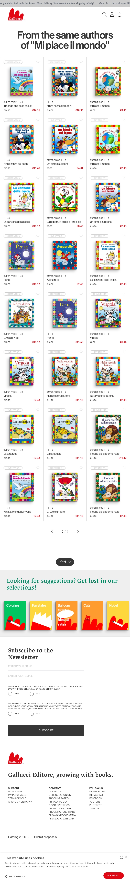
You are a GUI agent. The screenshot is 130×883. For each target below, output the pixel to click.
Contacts (55, 792)
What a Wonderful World (17, 511)
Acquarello (53, 279)
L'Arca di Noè (11, 337)
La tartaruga (10, 453)
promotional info (60, 808)
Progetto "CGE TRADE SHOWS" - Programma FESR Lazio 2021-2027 (62, 815)
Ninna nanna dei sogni (59, 106)
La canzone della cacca (17, 221)
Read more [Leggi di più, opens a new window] (83, 866)
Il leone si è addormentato (105, 453)
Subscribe (46, 730)
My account (16, 792)
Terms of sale (17, 798)
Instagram (96, 795)
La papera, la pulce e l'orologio (64, 221)
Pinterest (95, 805)
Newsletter (97, 792)
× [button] (126, 857)
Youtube (94, 802)
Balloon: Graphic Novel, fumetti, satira (81, 614)
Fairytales (56, 605)
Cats (104, 605)
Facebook (95, 798)
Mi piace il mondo (100, 106)
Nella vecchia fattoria (58, 395)
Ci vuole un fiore (56, 511)
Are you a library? (20, 802)
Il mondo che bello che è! (18, 106)
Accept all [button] (113, 875)
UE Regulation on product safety (60, 797)
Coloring (29, 605)
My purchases (17, 795)
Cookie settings (59, 805)
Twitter (94, 808)
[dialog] (65, 868)
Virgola (94, 337)
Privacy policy (58, 802)
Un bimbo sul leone (58, 163)
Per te (7, 279)
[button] (15, 876)
